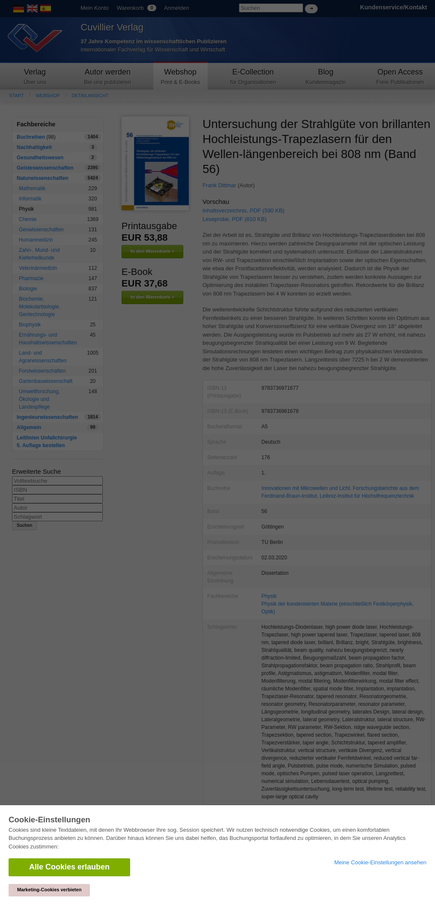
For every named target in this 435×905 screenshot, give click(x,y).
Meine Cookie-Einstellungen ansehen (380, 862)
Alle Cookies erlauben (69, 867)
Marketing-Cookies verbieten (49, 889)
